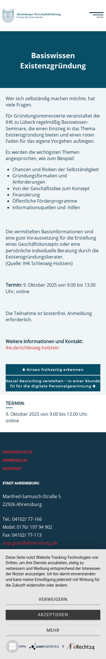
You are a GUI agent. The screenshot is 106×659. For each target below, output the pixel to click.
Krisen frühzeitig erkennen (53, 369)
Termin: (15, 403)
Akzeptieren (53, 614)
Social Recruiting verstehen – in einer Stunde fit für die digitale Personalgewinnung (53, 383)
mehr (53, 630)
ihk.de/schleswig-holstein (32, 348)
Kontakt (12, 468)
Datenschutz (18, 452)
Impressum (15, 460)
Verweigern (53, 599)
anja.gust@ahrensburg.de (30, 543)
